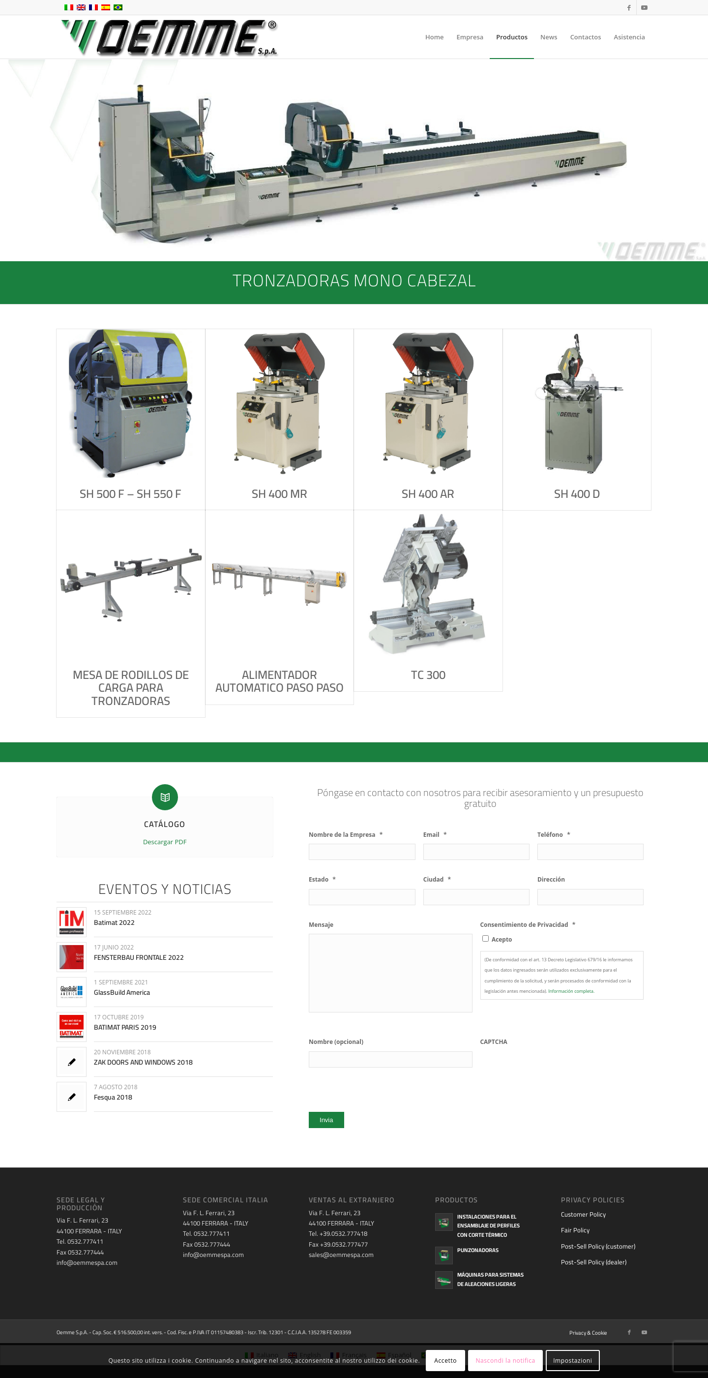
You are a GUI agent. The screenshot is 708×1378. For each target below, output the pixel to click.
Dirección (551, 880)
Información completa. (571, 991)
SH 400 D (577, 494)
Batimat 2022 (114, 922)
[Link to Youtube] (644, 7)
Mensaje (321, 925)
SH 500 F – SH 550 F (130, 494)
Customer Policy (583, 1214)
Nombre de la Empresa (346, 834)
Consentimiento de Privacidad (528, 924)
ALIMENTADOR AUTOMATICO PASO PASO (279, 681)
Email (435, 834)
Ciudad (437, 879)
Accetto (445, 1360)
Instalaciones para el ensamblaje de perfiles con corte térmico (488, 1226)
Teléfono (553, 834)
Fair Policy (575, 1230)
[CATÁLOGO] (165, 797)
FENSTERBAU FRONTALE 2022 (139, 957)
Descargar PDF (165, 841)
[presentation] (555, 1070)
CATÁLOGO (164, 824)
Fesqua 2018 (113, 1097)
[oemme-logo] (169, 37)
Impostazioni (572, 1360)
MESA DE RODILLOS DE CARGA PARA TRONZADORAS (131, 688)
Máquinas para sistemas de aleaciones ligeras (490, 1279)
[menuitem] (434, 37)
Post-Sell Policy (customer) (598, 1246)
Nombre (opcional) (336, 1042)
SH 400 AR (428, 494)
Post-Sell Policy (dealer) (593, 1262)
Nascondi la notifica (505, 1360)
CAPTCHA (493, 1042)
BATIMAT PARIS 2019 (125, 1027)
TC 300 (428, 675)
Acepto (502, 939)
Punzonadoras (478, 1250)
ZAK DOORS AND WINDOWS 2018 (143, 1062)
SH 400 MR (279, 494)
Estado (322, 879)
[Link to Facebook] (629, 7)
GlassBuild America (122, 992)
